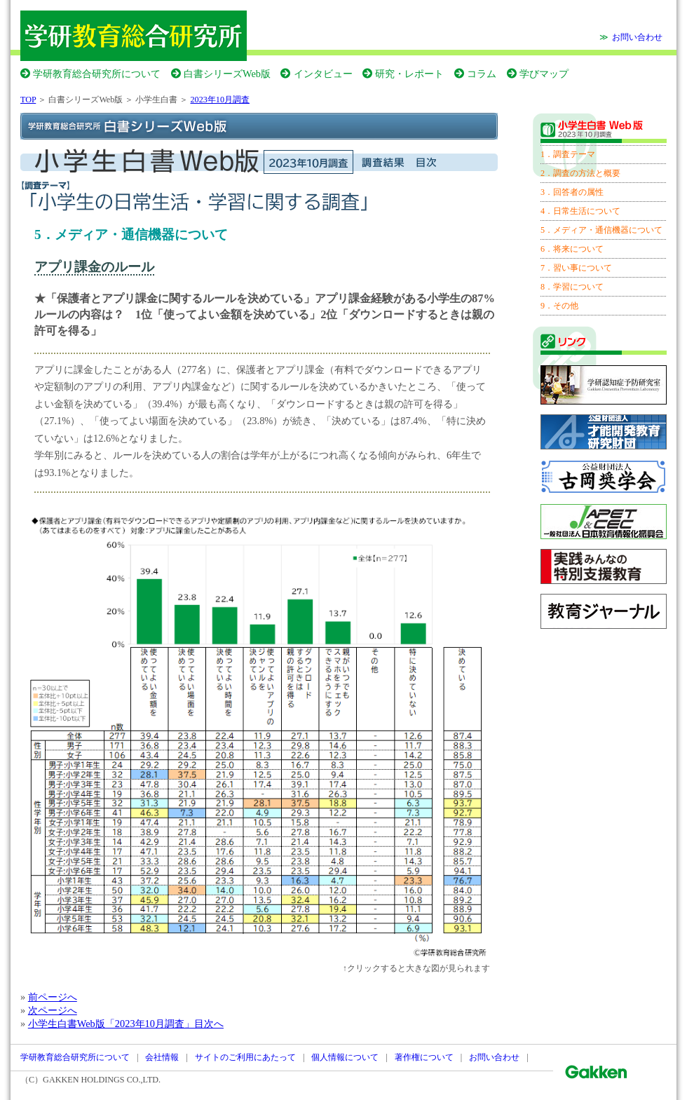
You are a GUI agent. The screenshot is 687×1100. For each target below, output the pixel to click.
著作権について (424, 1057)
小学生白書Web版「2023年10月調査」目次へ (126, 1023)
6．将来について (572, 249)
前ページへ (52, 997)
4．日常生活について (580, 211)
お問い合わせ (637, 37)
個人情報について (345, 1057)
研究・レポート (409, 73)
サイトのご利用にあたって (245, 1057)
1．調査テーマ (567, 154)
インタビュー (323, 73)
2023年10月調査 (220, 99)
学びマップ (544, 73)
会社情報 (162, 1057)
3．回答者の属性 (572, 192)
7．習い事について (576, 268)
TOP (28, 99)
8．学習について (572, 287)
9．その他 (559, 306)
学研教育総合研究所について (97, 73)
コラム (481, 73)
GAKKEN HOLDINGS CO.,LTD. (102, 1080)
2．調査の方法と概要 (580, 173)
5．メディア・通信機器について (601, 230)
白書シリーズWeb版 (227, 73)
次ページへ (52, 1010)
